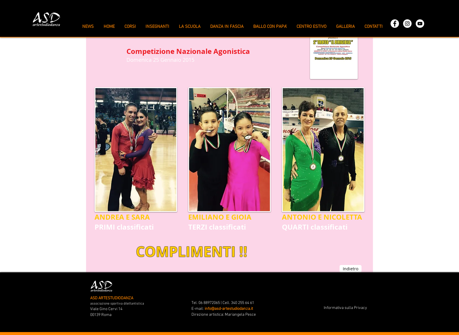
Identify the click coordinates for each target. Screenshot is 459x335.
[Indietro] (351, 268)
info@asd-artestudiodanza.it (229, 308)
